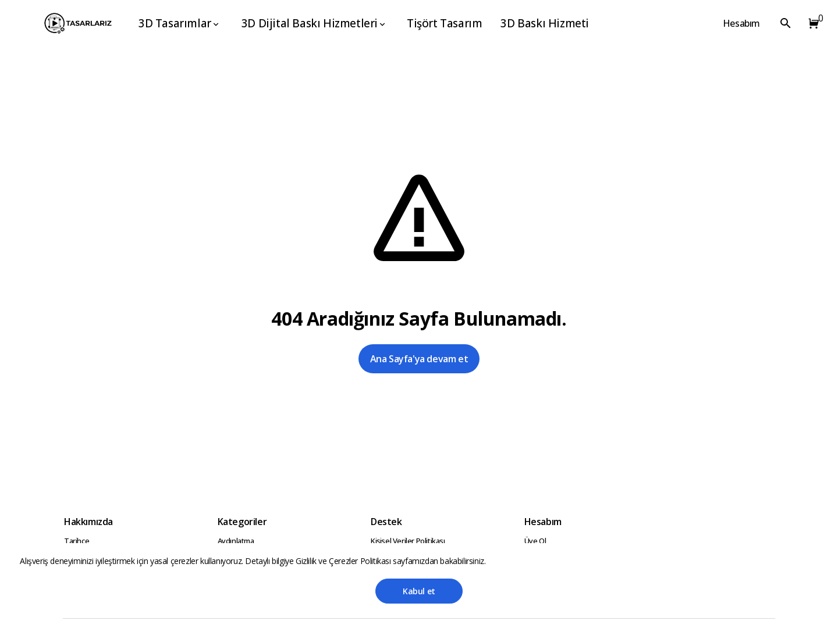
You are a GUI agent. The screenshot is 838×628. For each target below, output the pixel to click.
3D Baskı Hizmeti (544, 23)
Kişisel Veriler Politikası (408, 541)
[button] (811, 23)
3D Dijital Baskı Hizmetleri (314, 23)
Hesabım (741, 23)
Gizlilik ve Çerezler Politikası (344, 560)
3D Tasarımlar (180, 23)
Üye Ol (535, 541)
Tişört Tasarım (444, 23)
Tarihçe (76, 541)
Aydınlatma (236, 541)
